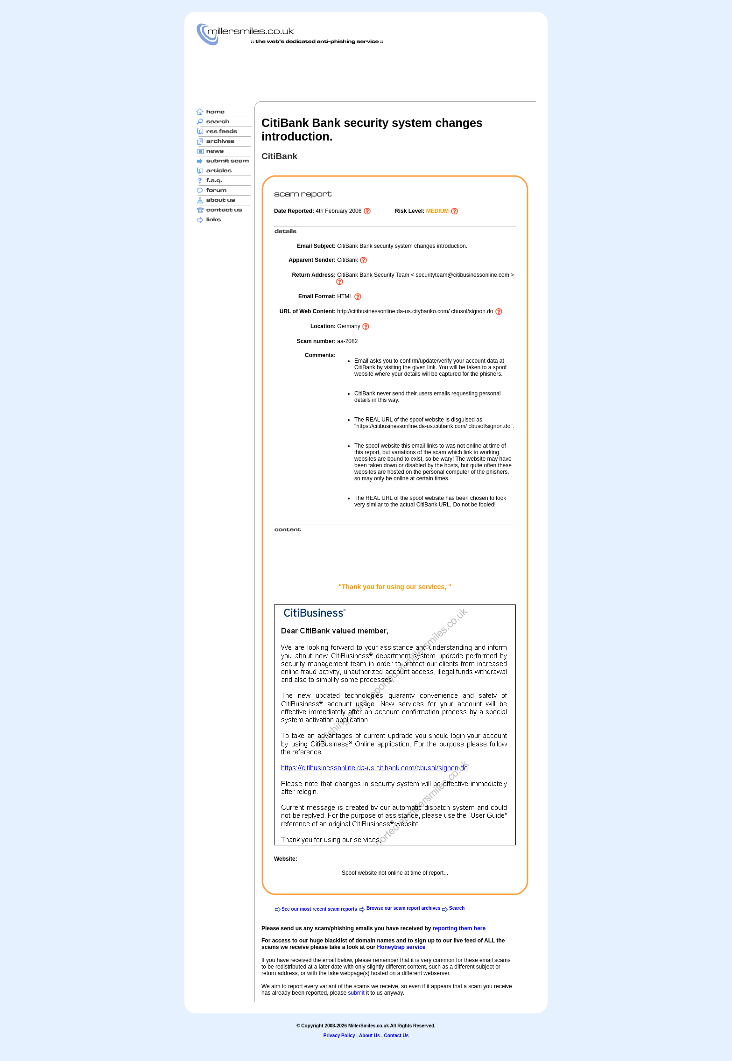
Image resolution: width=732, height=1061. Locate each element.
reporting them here (459, 928)
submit (356, 993)
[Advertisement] (366, 73)
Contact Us (396, 1035)
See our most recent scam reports (319, 909)
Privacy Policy (339, 1035)
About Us (369, 1035)
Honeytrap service (401, 947)
